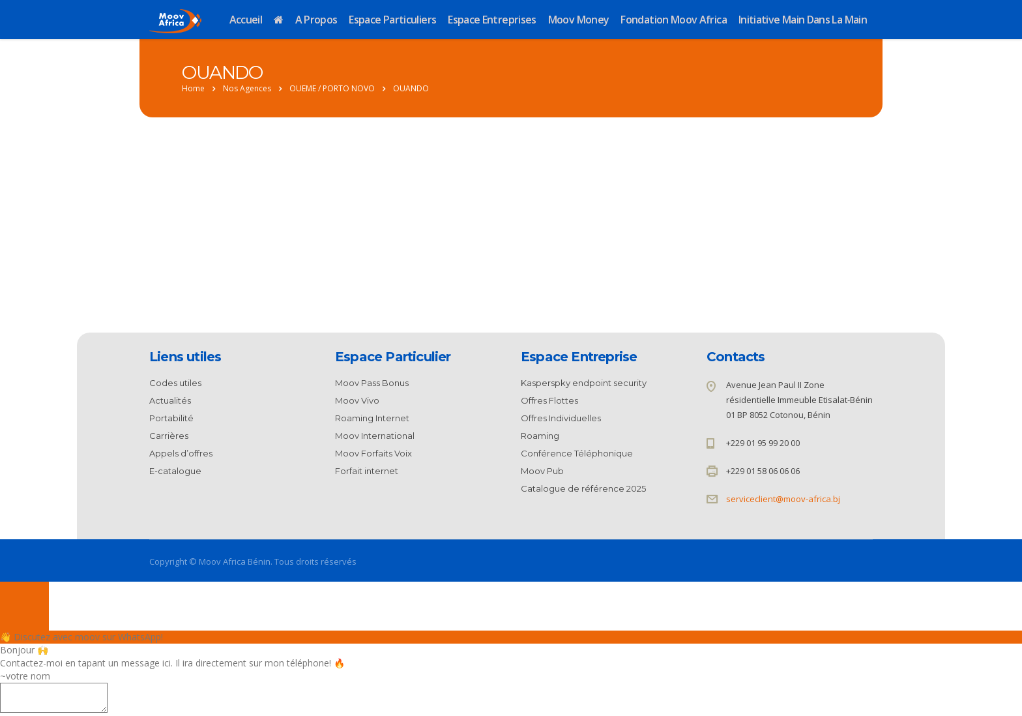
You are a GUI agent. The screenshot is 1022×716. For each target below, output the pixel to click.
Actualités (170, 400)
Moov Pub (542, 471)
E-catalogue (175, 471)
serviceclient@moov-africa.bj (783, 499)
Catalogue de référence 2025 (583, 488)
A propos (316, 19)
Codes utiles (175, 383)
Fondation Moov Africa (673, 19)
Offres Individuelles (561, 418)
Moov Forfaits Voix (373, 453)
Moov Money (578, 19)
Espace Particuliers (392, 19)
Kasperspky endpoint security (584, 383)
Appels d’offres (180, 453)
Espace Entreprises (492, 19)
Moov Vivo (357, 400)
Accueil (246, 19)
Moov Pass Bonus (372, 383)
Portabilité (171, 418)
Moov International (375, 435)
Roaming (540, 435)
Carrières (168, 435)
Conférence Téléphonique (577, 453)
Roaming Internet (372, 418)
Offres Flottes (549, 400)
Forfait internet (366, 471)
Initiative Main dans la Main (802, 19)
